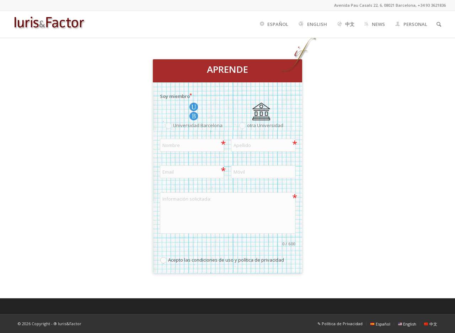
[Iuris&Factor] (49, 24)
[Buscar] (439, 24)
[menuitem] (273, 24)
